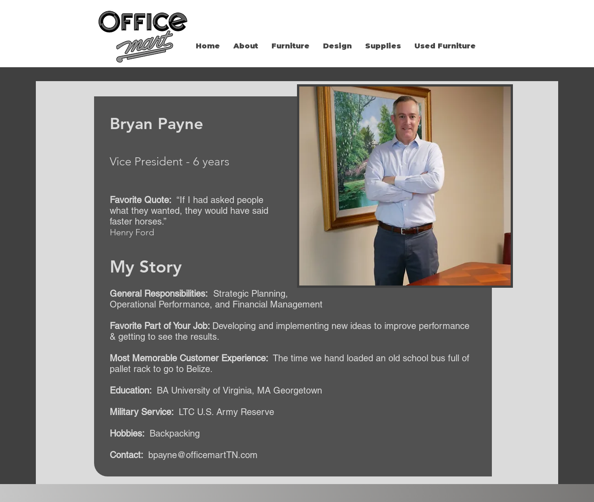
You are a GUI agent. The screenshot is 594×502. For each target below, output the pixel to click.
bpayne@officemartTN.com (203, 455)
